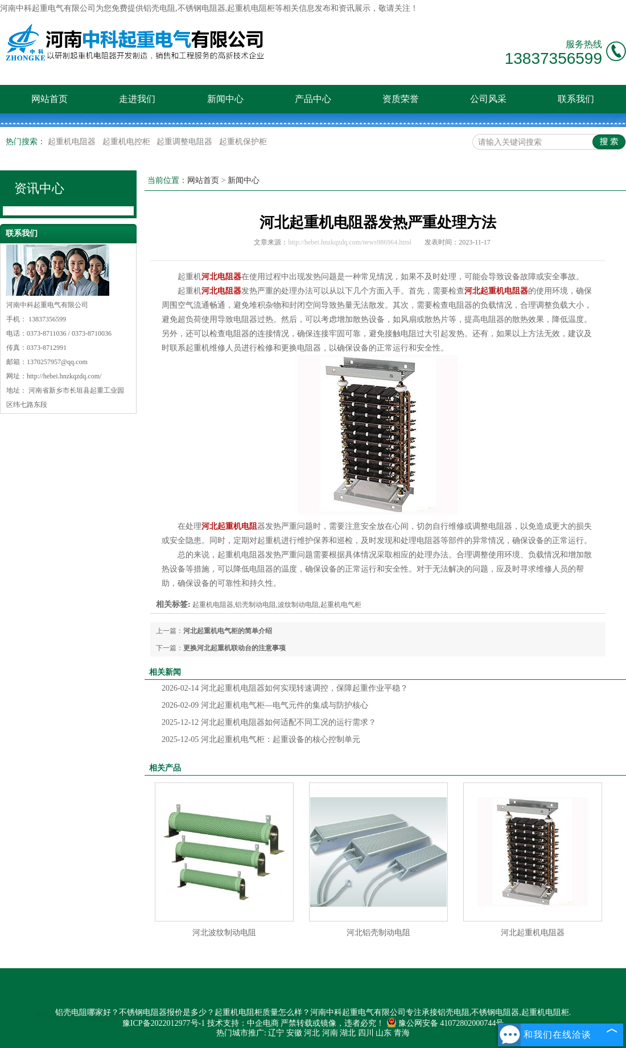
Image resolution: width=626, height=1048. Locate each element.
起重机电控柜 (127, 141)
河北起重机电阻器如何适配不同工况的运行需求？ (269, 722)
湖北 (348, 1033)
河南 (330, 1033)
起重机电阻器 (73, 141)
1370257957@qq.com (57, 362)
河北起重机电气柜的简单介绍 (227, 631)
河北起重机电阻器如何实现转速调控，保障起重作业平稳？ (285, 688)
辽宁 (276, 1033)
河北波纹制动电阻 (224, 932)
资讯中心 (39, 188)
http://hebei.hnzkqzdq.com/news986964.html (349, 242)
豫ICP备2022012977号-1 (163, 1023)
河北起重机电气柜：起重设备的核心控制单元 (261, 739)
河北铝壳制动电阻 (378, 932)
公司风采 (488, 99)
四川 (366, 1033)
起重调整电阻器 (185, 141)
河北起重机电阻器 (533, 932)
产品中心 (313, 99)
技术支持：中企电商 (243, 1023)
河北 (312, 1033)
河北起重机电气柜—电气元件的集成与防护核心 (265, 705)
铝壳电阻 (159, 8)
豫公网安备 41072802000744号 (445, 1023)
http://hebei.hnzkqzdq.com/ (64, 376)
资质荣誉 (400, 99)
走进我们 (137, 99)
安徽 (294, 1033)
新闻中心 (225, 99)
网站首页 (49, 99)
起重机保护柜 (243, 141)
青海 (402, 1033)
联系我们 (576, 99)
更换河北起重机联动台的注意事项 (234, 648)
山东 (384, 1033)
